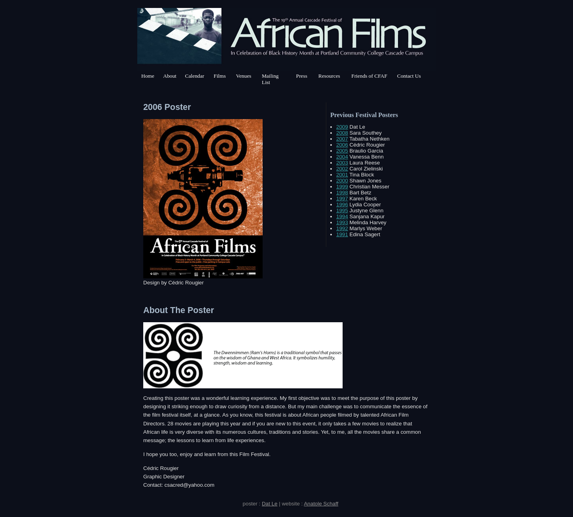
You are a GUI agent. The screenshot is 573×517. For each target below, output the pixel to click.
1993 (342, 222)
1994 (342, 216)
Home (147, 76)
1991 (342, 234)
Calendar (194, 76)
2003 (342, 163)
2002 (342, 169)
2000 (342, 181)
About (169, 76)
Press (301, 76)
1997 (342, 199)
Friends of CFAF (369, 76)
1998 (342, 193)
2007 (342, 139)
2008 (342, 133)
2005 (342, 151)
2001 (342, 175)
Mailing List (270, 79)
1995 (342, 210)
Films (220, 76)
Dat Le (269, 504)
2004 (342, 157)
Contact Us (409, 76)
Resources (329, 76)
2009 (342, 127)
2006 (342, 145)
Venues (243, 76)
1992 (342, 228)
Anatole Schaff (321, 504)
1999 (342, 187)
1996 (342, 205)
